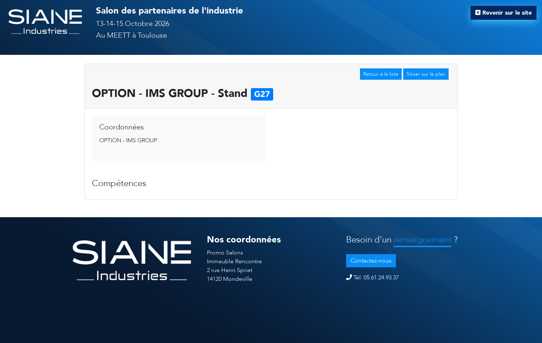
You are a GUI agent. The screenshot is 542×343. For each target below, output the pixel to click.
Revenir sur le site (503, 13)
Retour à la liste (380, 74)
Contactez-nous (370, 261)
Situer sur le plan (425, 74)
